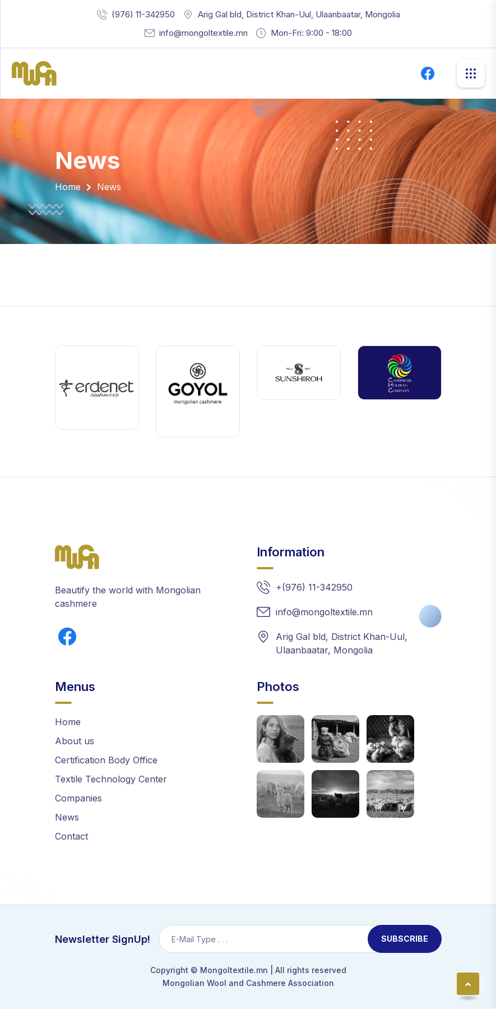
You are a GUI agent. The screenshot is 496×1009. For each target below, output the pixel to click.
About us (74, 741)
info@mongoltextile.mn (203, 32)
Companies (78, 798)
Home (68, 186)
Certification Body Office (106, 760)
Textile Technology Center (111, 779)
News (67, 817)
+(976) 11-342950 (314, 587)
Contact (71, 836)
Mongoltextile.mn (234, 970)
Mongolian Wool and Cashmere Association (248, 983)
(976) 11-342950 (143, 14)
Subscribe (404, 938)
